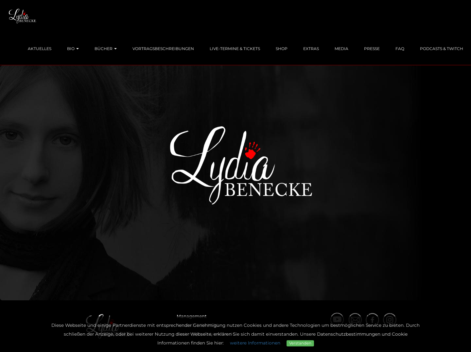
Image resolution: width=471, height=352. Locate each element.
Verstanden (300, 343)
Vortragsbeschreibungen (163, 48)
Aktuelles (39, 48)
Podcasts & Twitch (441, 48)
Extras (311, 48)
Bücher (106, 48)
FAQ (399, 48)
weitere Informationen (255, 342)
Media (341, 48)
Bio (73, 48)
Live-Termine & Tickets (235, 48)
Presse (372, 48)
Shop (282, 48)
